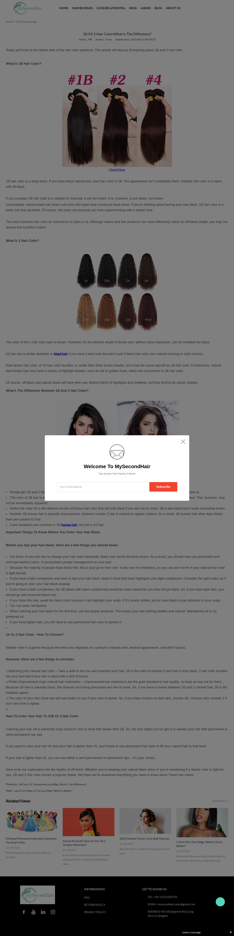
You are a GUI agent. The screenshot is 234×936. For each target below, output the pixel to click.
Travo (220, 901)
